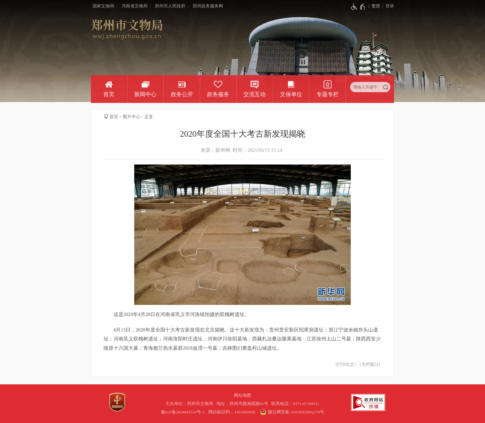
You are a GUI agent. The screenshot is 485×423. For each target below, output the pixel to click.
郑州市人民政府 (170, 6)
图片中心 (131, 116)
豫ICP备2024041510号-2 (183, 412)
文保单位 (291, 94)
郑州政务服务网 (208, 6)
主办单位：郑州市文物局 (190, 403)
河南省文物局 (135, 6)
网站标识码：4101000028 (232, 412)
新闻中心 (145, 94)
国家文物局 (103, 6)
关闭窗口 (370, 364)
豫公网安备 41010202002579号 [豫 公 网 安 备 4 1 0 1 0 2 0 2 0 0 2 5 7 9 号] (291, 412)
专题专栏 (327, 94)
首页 (108, 94)
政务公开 (182, 94)
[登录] (387, 6)
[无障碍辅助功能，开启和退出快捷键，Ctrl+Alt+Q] (358, 7)
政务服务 (218, 94)
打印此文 (345, 364)
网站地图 (242, 395)
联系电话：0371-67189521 (295, 403)
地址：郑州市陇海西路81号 (243, 403)
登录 (389, 6)
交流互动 (254, 94)
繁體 (375, 6)
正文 (148, 116)
